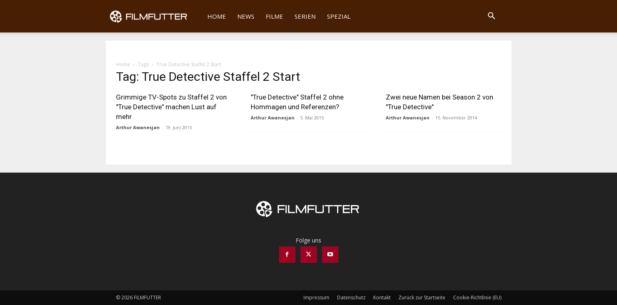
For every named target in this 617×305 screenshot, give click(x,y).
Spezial (338, 16)
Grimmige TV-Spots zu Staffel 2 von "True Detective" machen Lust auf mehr (171, 107)
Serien (305, 16)
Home (216, 16)
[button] (491, 17)
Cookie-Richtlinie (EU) (477, 297)
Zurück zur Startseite (421, 297)
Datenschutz (351, 297)
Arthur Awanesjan (138, 127)
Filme (274, 16)
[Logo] (154, 16)
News (245, 16)
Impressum (316, 297)
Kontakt (382, 297)
